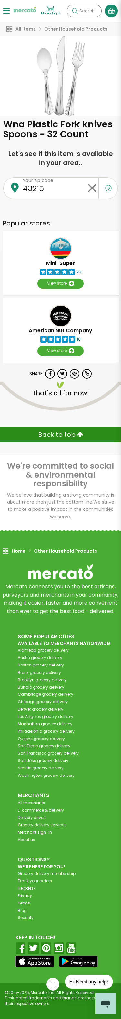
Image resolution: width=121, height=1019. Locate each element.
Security (26, 917)
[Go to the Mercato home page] (25, 9)
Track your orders (35, 881)
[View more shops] (50, 11)
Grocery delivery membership (47, 873)
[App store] (34, 961)
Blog (22, 910)
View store (60, 283)
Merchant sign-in (35, 832)
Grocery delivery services (42, 825)
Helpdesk (26, 888)
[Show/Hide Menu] (6, 10)
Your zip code (38, 180)
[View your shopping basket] (111, 11)
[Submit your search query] (74, 11)
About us (26, 839)
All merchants (31, 802)
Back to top (60, 434)
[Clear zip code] (92, 188)
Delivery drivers (32, 817)
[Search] (84, 11)
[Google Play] (78, 961)
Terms (24, 903)
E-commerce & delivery (41, 810)
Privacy (25, 895)
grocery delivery (43, 650)
